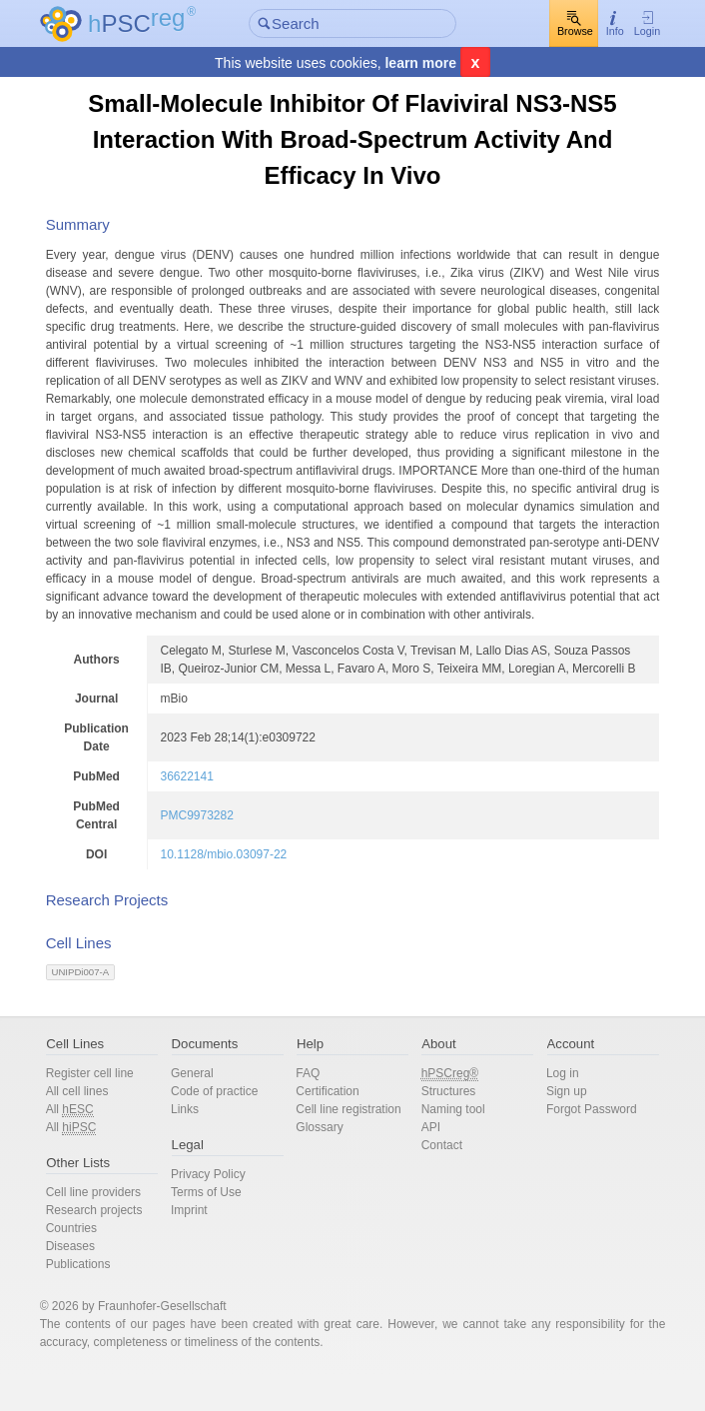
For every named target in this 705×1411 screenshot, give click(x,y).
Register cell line (109, 1109)
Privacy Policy (219, 1210)
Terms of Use (217, 1228)
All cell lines (96, 1127)
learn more (420, 64)
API (426, 1163)
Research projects (113, 1246)
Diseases (89, 1282)
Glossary (323, 1163)
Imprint (200, 1246)
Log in (550, 1109)
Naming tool (449, 1145)
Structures (444, 1127)
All (89, 1145)
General (203, 1109)
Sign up (554, 1127)
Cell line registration (352, 1145)
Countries (90, 1264)
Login (627, 24)
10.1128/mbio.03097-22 (241, 890)
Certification (331, 1127)
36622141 (204, 812)
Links (196, 1145)
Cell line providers (112, 1228)
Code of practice (225, 1127)
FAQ (312, 1109)
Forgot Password (579, 1145)
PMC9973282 (214, 851)
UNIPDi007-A (100, 1007)
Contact (437, 1181)
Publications (97, 1300)
